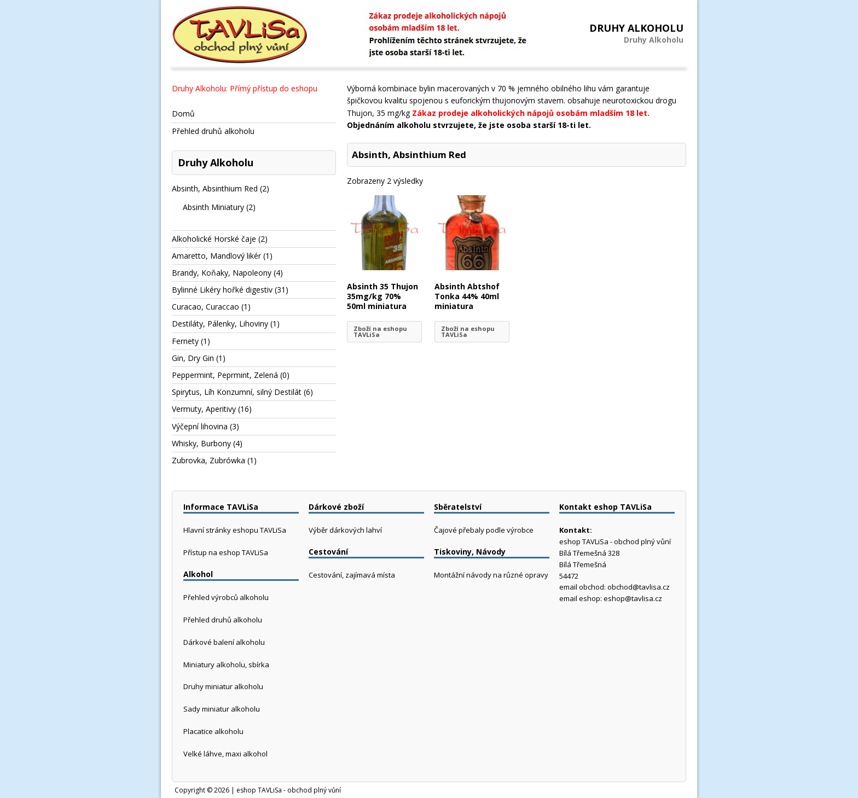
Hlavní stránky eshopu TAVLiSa (234, 530)
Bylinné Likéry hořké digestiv (222, 289)
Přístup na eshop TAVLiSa (225, 552)
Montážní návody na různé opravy (491, 575)
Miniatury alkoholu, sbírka (226, 664)
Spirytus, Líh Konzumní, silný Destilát (237, 392)
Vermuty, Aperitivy (204, 409)
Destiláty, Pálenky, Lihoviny (220, 323)
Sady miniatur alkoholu (221, 709)
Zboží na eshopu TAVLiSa (380, 331)
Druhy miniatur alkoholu (223, 686)
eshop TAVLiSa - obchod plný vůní (288, 790)
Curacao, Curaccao (205, 306)
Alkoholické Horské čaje (214, 239)
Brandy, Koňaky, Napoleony (221, 272)
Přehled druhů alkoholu (213, 131)
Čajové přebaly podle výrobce (484, 530)
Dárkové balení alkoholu (224, 642)
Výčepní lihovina (200, 426)
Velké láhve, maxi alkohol (225, 754)
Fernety (185, 341)
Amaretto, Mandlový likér (216, 256)
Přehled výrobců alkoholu (226, 597)
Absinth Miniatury (213, 207)
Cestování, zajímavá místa (352, 575)
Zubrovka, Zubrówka (208, 460)
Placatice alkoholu (213, 731)
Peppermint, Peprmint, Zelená (225, 375)
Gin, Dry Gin (193, 358)
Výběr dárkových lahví (345, 530)
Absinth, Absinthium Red (215, 188)
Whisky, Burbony (201, 443)
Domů (183, 113)
